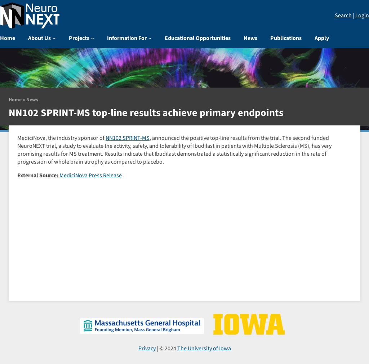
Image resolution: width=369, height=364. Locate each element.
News (32, 99)
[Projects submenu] (92, 38)
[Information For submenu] (150, 38)
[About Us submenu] (54, 38)
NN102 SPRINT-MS (128, 138)
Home (15, 99)
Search (343, 15)
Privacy (147, 348)
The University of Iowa (204, 348)
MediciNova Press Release (90, 175)
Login (362, 15)
